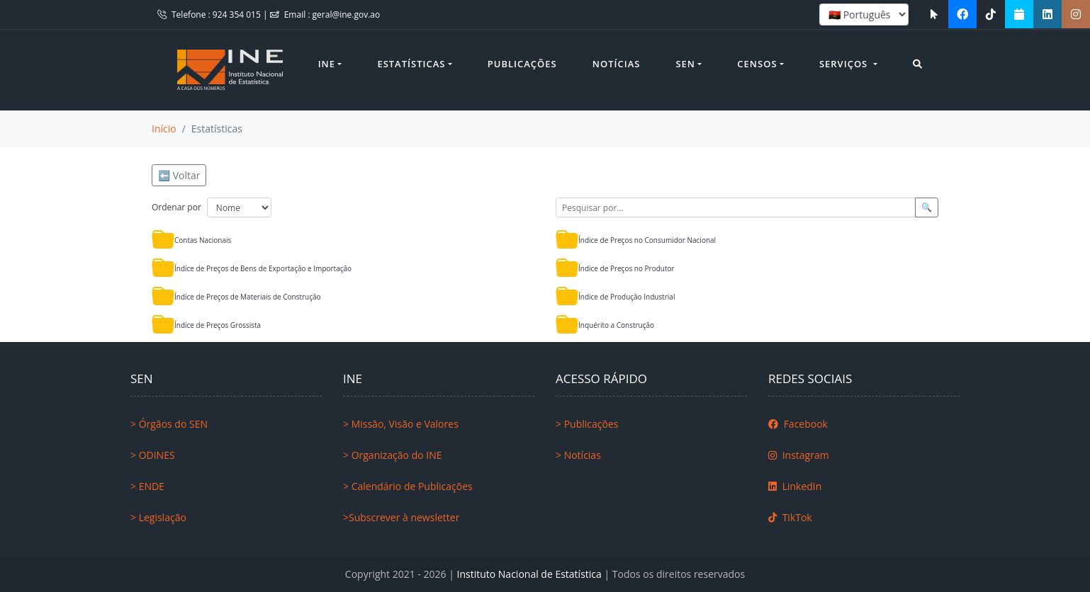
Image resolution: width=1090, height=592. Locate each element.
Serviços (845, 63)
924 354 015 (238, 14)
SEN (685, 63)
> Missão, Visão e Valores (401, 424)
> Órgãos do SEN (169, 424)
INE (326, 63)
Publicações (522, 63)
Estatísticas (411, 63)
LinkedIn (794, 486)
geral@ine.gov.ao (347, 14)
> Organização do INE (392, 455)
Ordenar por (176, 207)
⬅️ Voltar (179, 175)
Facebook (798, 424)
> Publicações (587, 424)
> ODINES (152, 455)
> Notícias (578, 455)
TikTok (790, 517)
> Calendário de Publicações (408, 486)
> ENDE (147, 486)
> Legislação (158, 517)
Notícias (616, 63)
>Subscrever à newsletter (401, 517)
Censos (757, 63)
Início (164, 128)
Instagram (798, 455)
